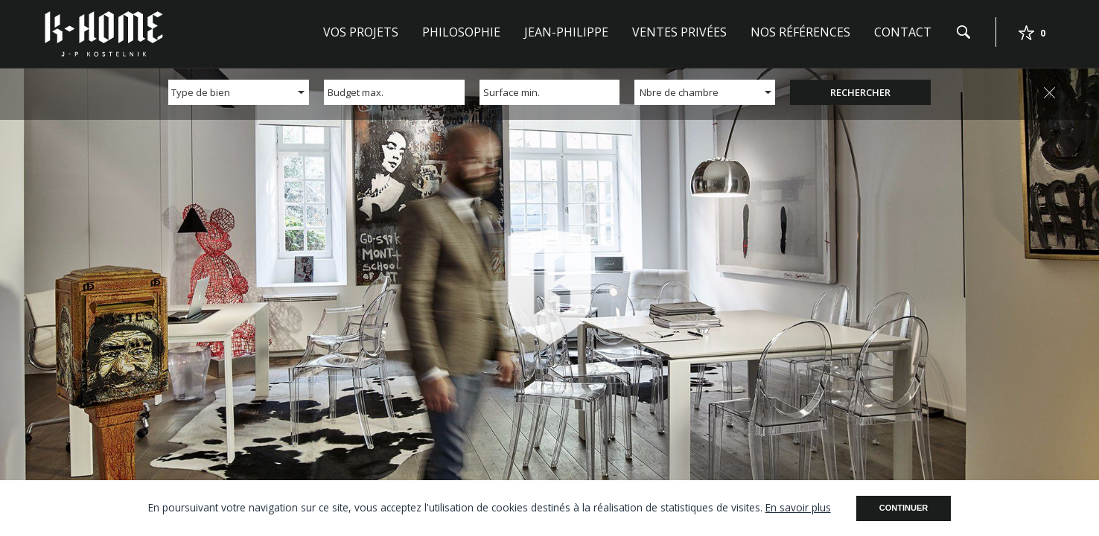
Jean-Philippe (566, 32)
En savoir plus (798, 507)
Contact (902, 32)
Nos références (800, 32)
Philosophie (461, 32)
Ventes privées (679, 32)
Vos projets (360, 32)
